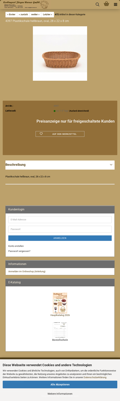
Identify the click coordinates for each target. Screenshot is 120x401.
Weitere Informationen (60, 393)
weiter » (35, 14)
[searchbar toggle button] (97, 4)
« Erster (11, 14)
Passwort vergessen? (19, 251)
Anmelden (60, 238)
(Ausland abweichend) (79, 111)
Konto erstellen (16, 246)
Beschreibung (15, 164)
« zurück (23, 14)
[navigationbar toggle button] (115, 4)
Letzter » (47, 14)
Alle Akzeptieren (60, 384)
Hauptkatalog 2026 (60, 315)
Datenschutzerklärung (95, 377)
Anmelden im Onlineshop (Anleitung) (27, 271)
